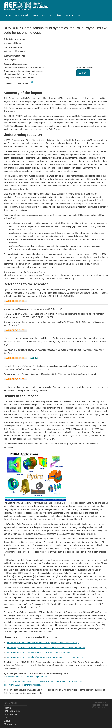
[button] (32, 82)
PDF (83, 72)
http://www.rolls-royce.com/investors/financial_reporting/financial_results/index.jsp (43, 642)
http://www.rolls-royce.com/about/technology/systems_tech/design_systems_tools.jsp (45, 657)
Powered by (100, 702)
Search (7, 708)
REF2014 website (12, 711)
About (8, 15)
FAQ (6, 717)
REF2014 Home (73, 15)
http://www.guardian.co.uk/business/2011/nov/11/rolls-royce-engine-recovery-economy (46, 647)
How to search (21, 15)
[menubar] (43, 15)
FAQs (35, 15)
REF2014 (25, 5)
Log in (105, 14)
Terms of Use (56, 15)
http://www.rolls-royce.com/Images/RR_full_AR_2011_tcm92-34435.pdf (39, 652)
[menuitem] (8, 15)
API (44, 15)
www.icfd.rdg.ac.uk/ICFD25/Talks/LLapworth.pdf (25, 677)
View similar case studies (16, 83)
